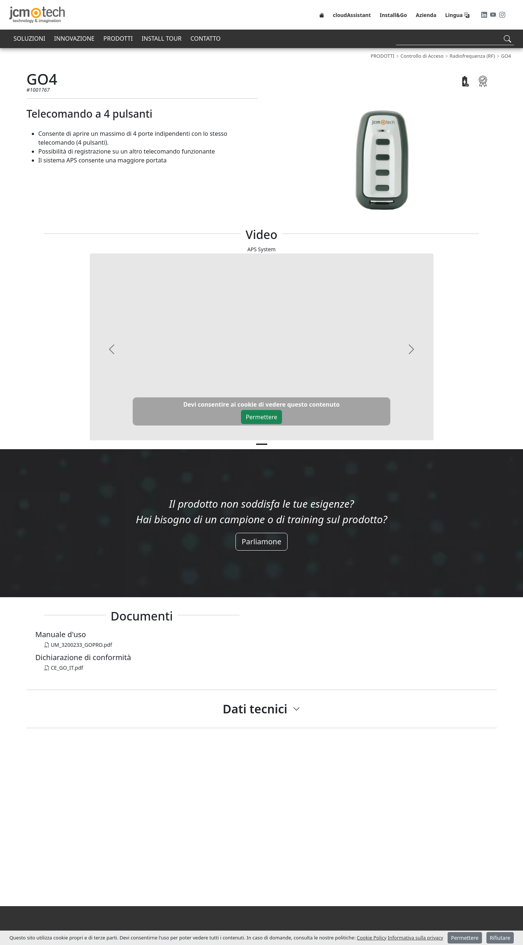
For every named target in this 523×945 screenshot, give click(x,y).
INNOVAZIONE (74, 38)
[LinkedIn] (485, 15)
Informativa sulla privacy (415, 937)
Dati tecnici (255, 709)
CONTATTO (205, 38)
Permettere (261, 417)
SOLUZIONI (29, 38)
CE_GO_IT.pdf (63, 667)
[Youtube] (493, 15)
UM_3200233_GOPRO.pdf (78, 644)
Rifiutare (500, 937)
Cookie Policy (371, 937)
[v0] (261, 444)
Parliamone (262, 542)
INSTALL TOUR (161, 38)
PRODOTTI (118, 38)
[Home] (321, 15)
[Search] (455, 38)
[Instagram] (502, 15)
